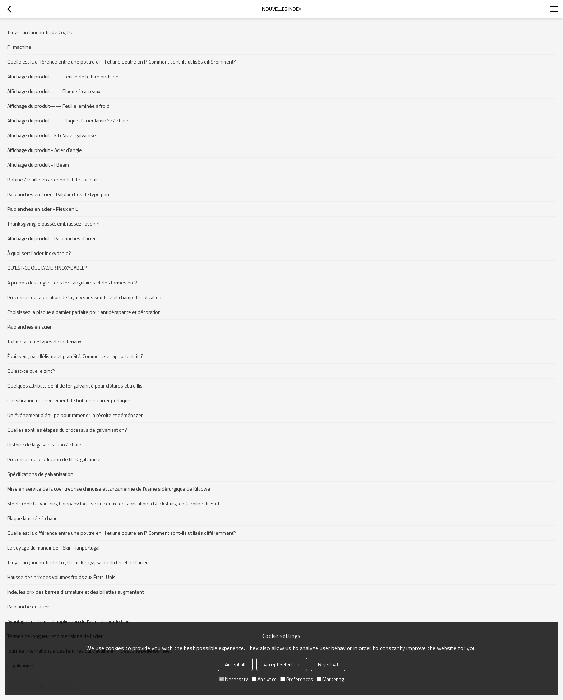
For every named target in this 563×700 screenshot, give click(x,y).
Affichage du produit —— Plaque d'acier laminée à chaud (68, 120)
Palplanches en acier (29, 326)
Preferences (296, 679)
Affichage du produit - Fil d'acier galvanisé (51, 135)
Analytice (264, 679)
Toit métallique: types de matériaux (44, 341)
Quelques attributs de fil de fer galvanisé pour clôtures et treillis (75, 385)
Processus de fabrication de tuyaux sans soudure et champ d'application (84, 297)
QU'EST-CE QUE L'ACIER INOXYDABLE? (47, 268)
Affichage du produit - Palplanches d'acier (51, 238)
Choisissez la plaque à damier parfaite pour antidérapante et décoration (84, 312)
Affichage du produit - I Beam (38, 164)
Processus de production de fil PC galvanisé (54, 459)
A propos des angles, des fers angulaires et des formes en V (72, 282)
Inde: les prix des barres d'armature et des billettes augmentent (75, 591)
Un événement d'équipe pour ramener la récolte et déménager (75, 415)
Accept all (235, 664)
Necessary (233, 679)
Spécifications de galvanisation (40, 474)
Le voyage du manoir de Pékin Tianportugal (53, 547)
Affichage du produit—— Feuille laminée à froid (58, 106)
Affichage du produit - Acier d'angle (44, 150)
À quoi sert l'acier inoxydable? (39, 253)
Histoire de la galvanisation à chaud (45, 444)
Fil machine (19, 47)
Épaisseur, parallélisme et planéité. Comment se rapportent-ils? (75, 356)
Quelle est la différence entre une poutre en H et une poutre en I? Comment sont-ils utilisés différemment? (121, 61)
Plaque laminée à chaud (32, 518)
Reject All (328, 664)
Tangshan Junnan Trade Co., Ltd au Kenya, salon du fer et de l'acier (77, 562)
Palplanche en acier (28, 606)
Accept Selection (281, 664)
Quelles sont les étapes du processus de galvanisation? (67, 430)
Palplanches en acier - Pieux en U (43, 209)
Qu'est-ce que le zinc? (31, 371)
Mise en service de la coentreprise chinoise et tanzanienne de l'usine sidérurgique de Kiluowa (108, 488)
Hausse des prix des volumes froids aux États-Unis (61, 577)
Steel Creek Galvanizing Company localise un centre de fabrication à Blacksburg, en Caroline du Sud (113, 503)
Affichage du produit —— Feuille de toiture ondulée (62, 76)
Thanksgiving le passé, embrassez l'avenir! (53, 223)
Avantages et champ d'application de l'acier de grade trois (69, 621)
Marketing (330, 679)
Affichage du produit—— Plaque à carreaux (53, 91)
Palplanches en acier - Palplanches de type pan (58, 194)
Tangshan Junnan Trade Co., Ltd (40, 32)
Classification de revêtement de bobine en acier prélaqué (68, 400)
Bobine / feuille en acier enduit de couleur (52, 179)
